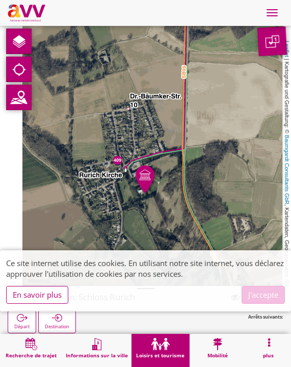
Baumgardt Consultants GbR (287, 169)
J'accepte (263, 295)
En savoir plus (37, 295)
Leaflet (287, 49)
